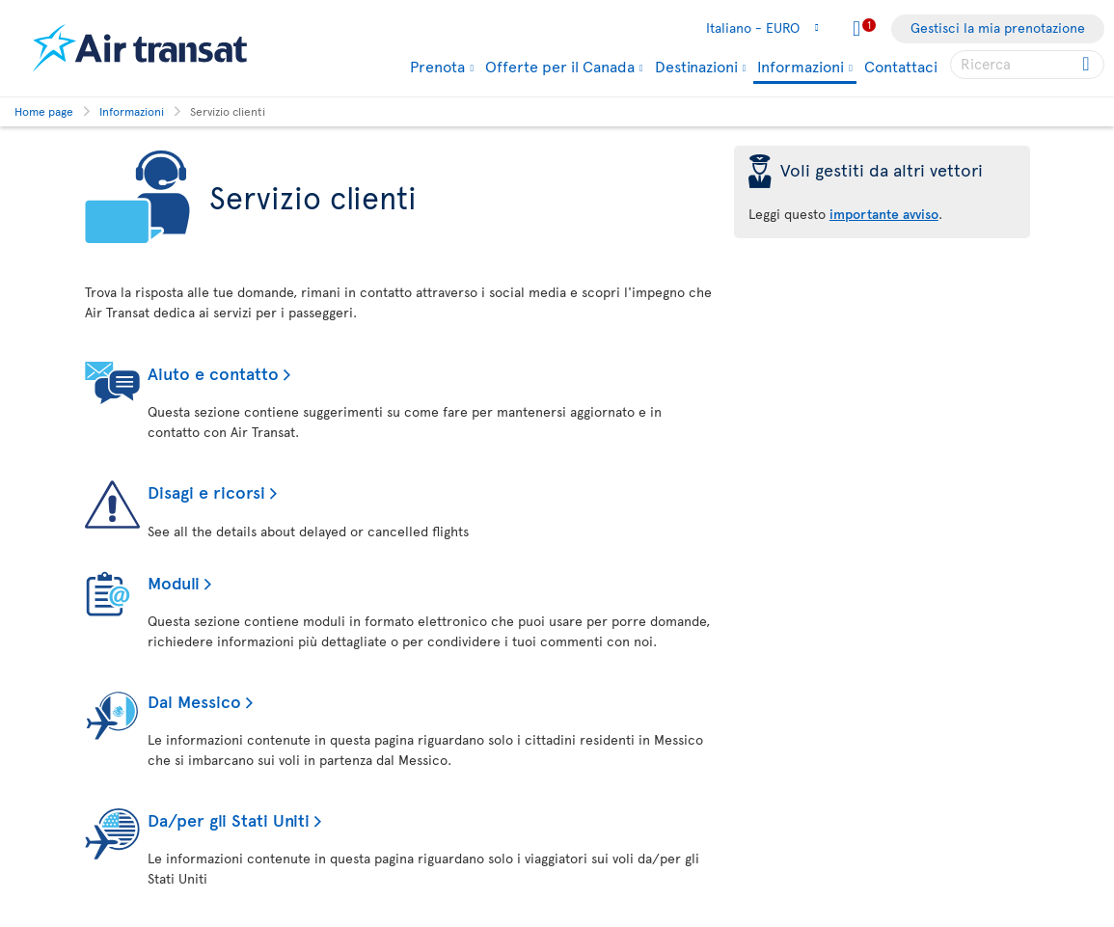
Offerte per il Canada (560, 65)
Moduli (174, 582)
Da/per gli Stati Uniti (229, 819)
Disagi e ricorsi (206, 491)
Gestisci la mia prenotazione (997, 27)
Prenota (437, 65)
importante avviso (883, 213)
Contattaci (900, 65)
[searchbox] (1027, 64)
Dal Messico (194, 701)
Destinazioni (696, 65)
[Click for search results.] (1087, 64)
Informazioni (800, 67)
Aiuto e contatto (213, 373)
